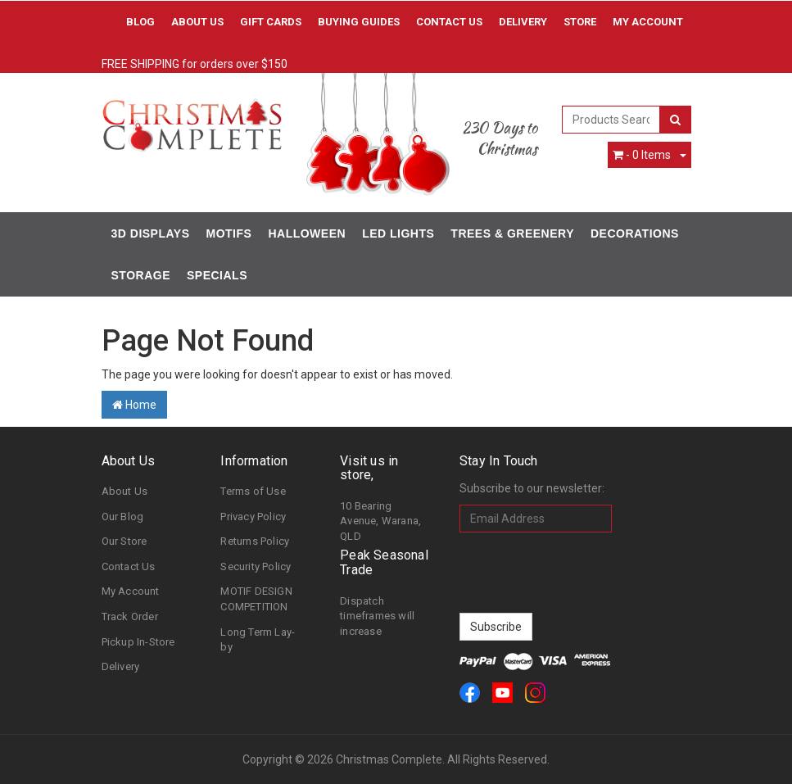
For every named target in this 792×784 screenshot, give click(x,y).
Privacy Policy (253, 516)
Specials (217, 275)
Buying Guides (359, 22)
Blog (140, 22)
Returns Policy (254, 541)
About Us (197, 22)
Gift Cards (270, 22)
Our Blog (123, 516)
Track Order (130, 616)
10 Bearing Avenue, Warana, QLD (380, 521)
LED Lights (398, 233)
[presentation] (583, 573)
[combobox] (611, 120)
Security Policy (255, 566)
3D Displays (150, 233)
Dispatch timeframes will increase (377, 616)
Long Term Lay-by (257, 640)
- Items (642, 154)
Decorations (635, 233)
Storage (140, 275)
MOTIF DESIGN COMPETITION (256, 599)
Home (134, 404)
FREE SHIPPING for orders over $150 (194, 63)
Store (579, 22)
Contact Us (449, 22)
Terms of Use (252, 491)
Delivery (523, 22)
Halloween (307, 233)
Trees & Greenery (512, 233)
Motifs (229, 233)
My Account (131, 591)
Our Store (124, 541)
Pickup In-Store (138, 642)
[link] (469, 692)
